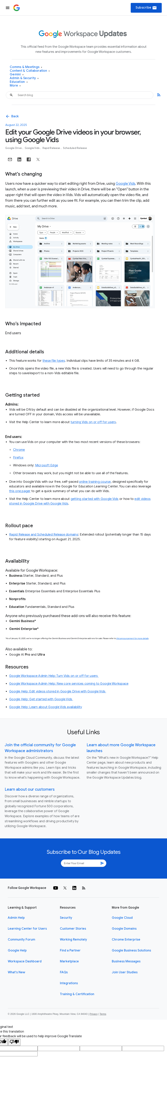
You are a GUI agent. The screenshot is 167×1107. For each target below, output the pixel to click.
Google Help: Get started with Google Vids (41, 699)
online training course (95, 482)
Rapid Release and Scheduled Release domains (43, 535)
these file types (54, 361)
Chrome (19, 450)
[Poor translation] (14, 1042)
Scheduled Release (75, 148)
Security (66, 918)
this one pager (20, 491)
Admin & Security (24, 78)
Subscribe (146, 7)
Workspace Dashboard (25, 961)
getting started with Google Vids (95, 499)
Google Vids (32, 148)
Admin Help (16, 918)
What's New (16, 972)
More (15, 86)
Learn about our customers (30, 789)
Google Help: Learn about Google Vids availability (45, 707)
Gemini (17, 74)
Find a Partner (70, 950)
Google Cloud (122, 918)
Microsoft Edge (46, 465)
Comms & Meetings (26, 67)
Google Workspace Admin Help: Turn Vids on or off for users (54, 676)
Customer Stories (73, 929)
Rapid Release (52, 148)
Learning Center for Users (27, 929)
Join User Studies (125, 972)
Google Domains (124, 929)
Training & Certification (77, 994)
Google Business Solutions (131, 950)
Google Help (17, 950)
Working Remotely (73, 940)
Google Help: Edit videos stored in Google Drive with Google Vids (57, 691)
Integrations (69, 983)
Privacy (94, 1014)
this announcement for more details (132, 638)
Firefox (18, 458)
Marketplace (69, 961)
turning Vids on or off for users (93, 422)
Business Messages (126, 961)
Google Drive (13, 148)
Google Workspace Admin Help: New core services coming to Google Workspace (68, 684)
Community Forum (21, 940)
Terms (102, 1014)
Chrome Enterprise (126, 940)
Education (19, 82)
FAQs (64, 972)
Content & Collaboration (30, 71)
